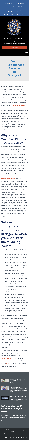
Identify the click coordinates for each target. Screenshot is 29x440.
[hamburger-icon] (26, 52)
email (7, 363)
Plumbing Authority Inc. (18, 105)
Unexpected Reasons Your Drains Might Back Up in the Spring (17, 381)
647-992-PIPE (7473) (14, 11)
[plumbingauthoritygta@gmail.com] (14, 41)
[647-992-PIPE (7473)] (14, 9)
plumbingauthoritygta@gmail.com (14, 44)
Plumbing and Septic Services (12, 433)
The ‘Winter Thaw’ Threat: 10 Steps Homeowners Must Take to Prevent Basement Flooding (18, 398)
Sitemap (22, 433)
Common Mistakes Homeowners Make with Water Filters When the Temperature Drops (18, 389)
